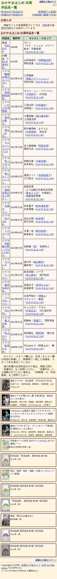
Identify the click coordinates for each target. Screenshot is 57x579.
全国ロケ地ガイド (31, 565)
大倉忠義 (41, 161)
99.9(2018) (5, 221)
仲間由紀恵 (45, 60)
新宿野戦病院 (5, 95)
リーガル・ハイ (5, 300)
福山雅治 (38, 262)
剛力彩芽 (41, 231)
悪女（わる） (5, 133)
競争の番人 (5, 120)
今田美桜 (31, 131)
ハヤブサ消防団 (5, 108)
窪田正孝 (43, 145)
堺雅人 (42, 296)
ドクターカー (5, 234)
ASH (43, 565)
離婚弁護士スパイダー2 (5, 80)
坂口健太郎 (42, 116)
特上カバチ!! (5, 336)
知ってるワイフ (5, 164)
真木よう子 (32, 193)
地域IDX (17, 15)
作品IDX (17, 11)
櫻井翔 (39, 333)
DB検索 (37, 15)
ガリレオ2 (5, 265)
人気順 (51, 11)
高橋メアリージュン (37, 78)
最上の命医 (5, 323)
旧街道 (46, 25)
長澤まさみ (42, 285)
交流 (53, 15)
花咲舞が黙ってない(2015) (5, 249)
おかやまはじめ (34, 52)
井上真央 (31, 275)
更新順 (42, 11)
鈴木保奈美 (42, 206)
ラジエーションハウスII (5, 148)
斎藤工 (37, 320)
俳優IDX (6, 15)
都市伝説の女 (5, 288)
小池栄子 (31, 94)
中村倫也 (41, 105)
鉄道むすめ (5, 348)
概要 (46, 15)
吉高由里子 (45, 175)
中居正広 (31, 310)
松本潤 (39, 218)
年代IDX (6, 11)
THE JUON (5, 48)
